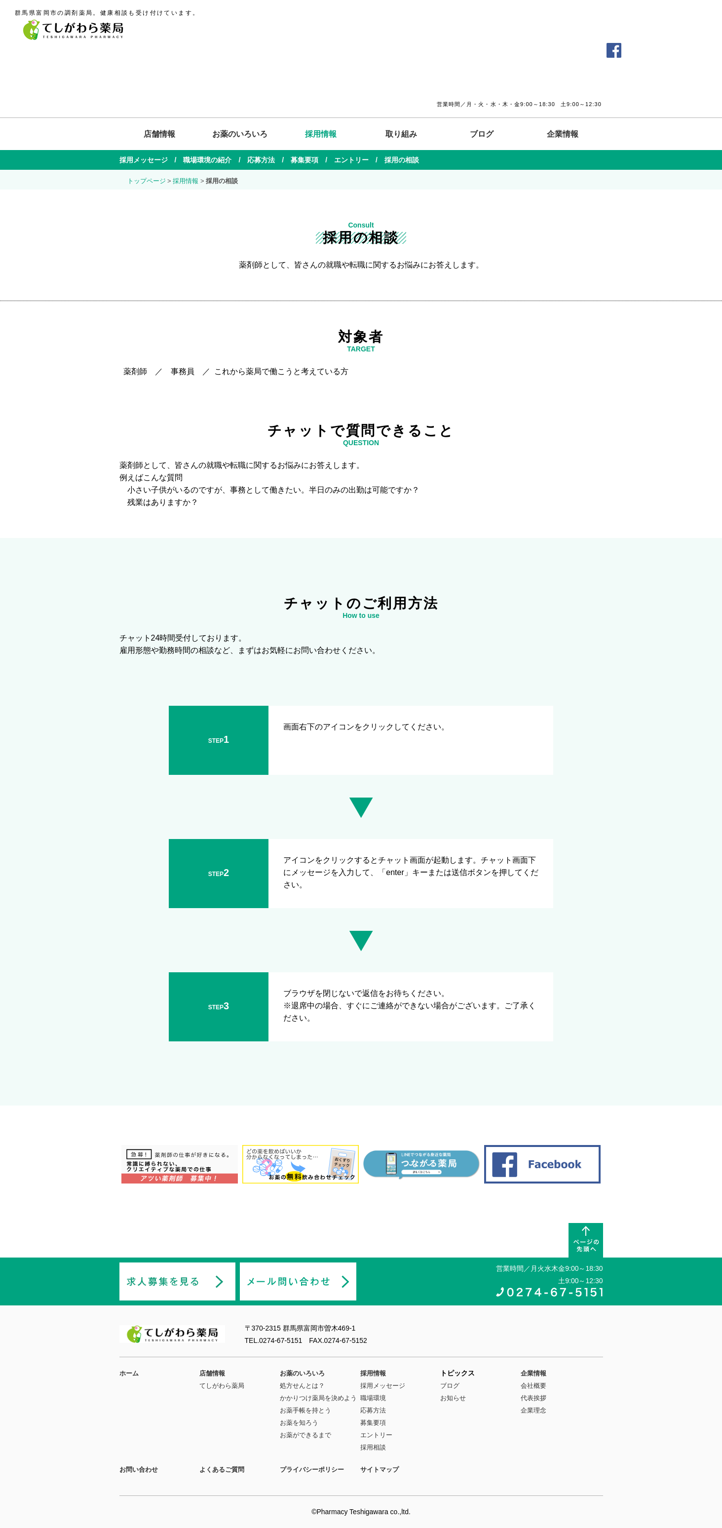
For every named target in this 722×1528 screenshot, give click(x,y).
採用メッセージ (143, 160)
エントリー (351, 160)
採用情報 (321, 134)
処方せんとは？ (302, 1385)
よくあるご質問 (525, 50)
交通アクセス (473, 50)
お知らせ (453, 1398)
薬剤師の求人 (664, 50)
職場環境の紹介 (207, 160)
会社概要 (533, 1385)
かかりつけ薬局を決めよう (318, 1398)
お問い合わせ (578, 50)
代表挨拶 (533, 1398)
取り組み (401, 134)
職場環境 (373, 1398)
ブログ (482, 134)
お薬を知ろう (299, 1422)
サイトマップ (379, 1469)
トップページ (146, 181)
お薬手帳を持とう (305, 1410)
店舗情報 (159, 134)
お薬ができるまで (305, 1435)
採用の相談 (401, 160)
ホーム (129, 1373)
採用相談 (373, 1447)
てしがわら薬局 (221, 1385)
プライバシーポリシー (312, 1469)
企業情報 (562, 134)
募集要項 (304, 160)
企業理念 (533, 1410)
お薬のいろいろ (239, 134)
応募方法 (261, 160)
